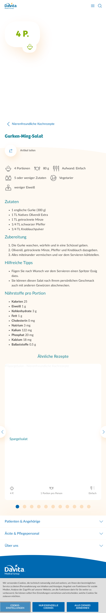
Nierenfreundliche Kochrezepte (30, 150)
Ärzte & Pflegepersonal (54, 533)
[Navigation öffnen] (92, 5)
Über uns (54, 545)
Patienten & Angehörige (54, 521)
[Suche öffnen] (99, 5)
